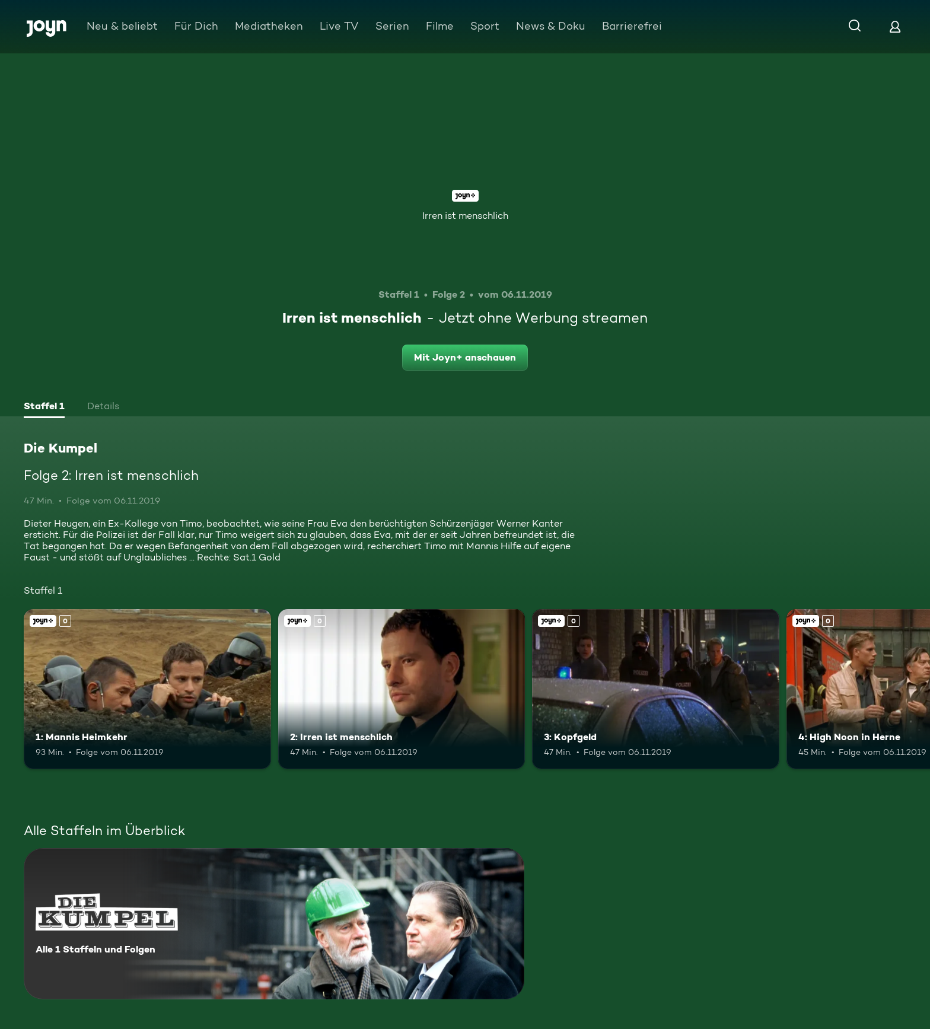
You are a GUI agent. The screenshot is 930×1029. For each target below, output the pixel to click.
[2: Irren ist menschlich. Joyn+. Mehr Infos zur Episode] (401, 689)
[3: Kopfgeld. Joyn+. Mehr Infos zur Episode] (655, 689)
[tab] (44, 407)
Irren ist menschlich (465, 215)
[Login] (895, 26)
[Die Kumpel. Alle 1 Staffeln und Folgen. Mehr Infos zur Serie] (274, 923)
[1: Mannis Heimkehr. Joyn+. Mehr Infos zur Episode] (147, 689)
